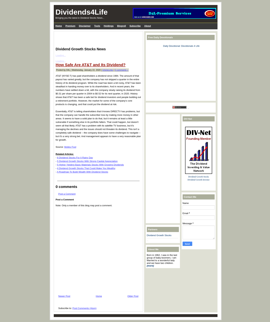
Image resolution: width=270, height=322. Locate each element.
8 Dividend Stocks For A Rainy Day (75, 157)
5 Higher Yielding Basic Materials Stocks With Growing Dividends (90, 164)
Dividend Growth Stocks (159, 235)
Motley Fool (70, 147)
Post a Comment (67, 194)
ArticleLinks (107, 70)
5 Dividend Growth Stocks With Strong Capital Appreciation (87, 161)
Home (99, 296)
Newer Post (64, 296)
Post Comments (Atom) (84, 308)
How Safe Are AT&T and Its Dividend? (91, 65)
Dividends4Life (82, 12)
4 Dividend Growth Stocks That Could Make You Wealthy (86, 168)
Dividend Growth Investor (198, 180)
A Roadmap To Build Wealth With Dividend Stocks (82, 172)
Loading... (61, 55)
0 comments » (121, 70)
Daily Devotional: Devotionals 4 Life (181, 46)
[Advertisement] (97, 38)
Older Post (132, 296)
